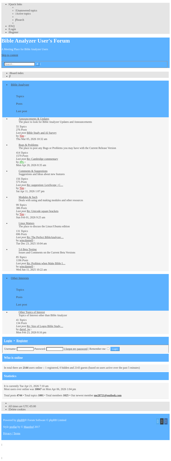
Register (22, 341)
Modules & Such (28, 197)
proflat (13, 426)
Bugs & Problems (28, 144)
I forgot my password (75, 348)
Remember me (99, 348)
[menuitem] (26, 10)
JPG (21, 162)
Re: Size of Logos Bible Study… (45, 326)
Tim (21, 135)
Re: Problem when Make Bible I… (46, 263)
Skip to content (9, 55)
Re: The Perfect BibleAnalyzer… (45, 237)
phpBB (21, 420)
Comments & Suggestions (33, 171)
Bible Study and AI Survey (41, 132)
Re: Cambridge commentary (42, 158)
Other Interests (20, 278)
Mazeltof (29, 426)
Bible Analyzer (20, 84)
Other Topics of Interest (32, 312)
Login (8, 341)
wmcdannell (26, 240)
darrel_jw (24, 329)
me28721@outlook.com (107, 395)
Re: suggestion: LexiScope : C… (45, 185)
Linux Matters (26, 223)
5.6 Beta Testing (28, 249)
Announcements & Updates (34, 118)
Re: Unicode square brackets (42, 211)
